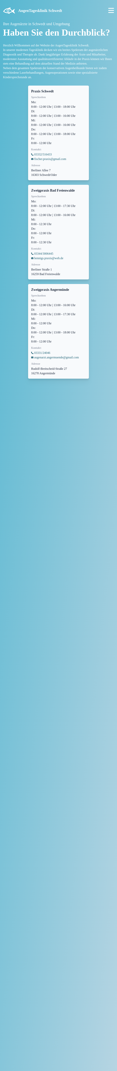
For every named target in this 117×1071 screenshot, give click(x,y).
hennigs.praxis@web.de (48, 258)
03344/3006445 (43, 253)
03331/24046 (42, 352)
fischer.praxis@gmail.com (50, 159)
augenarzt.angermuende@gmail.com (56, 357)
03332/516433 (43, 154)
